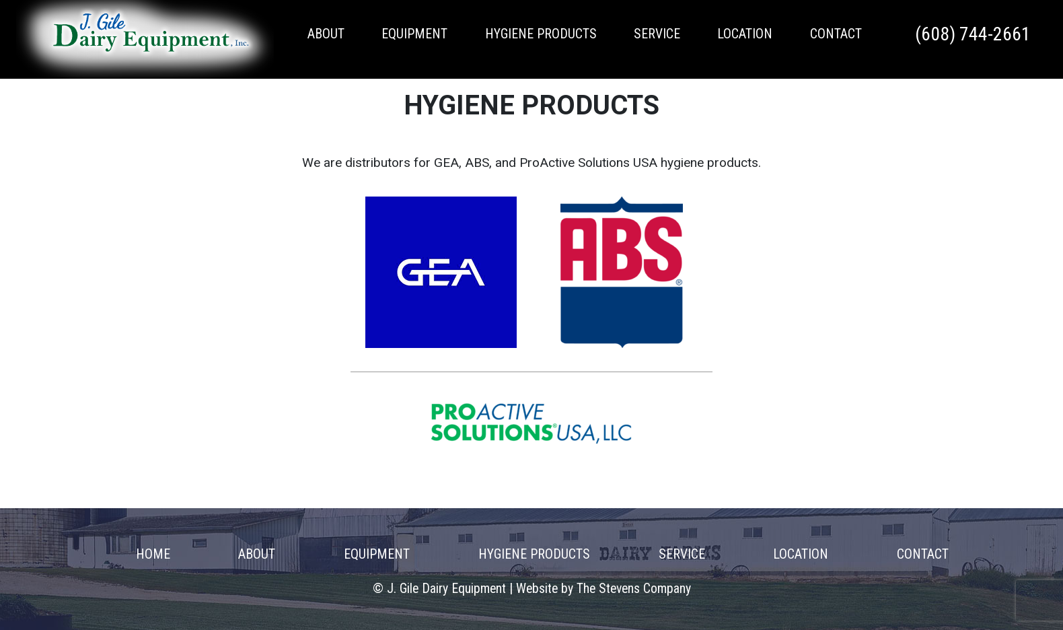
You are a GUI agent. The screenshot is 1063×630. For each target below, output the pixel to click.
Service (657, 34)
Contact (836, 34)
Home (153, 554)
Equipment (414, 34)
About (325, 34)
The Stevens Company (634, 588)
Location (744, 34)
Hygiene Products (541, 34)
